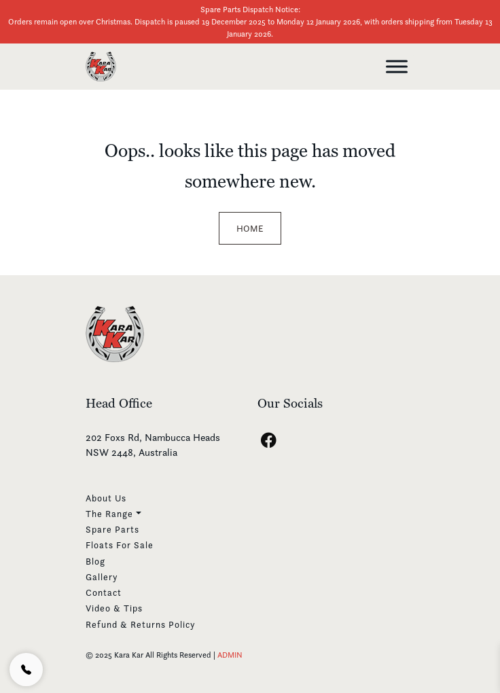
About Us (106, 498)
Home (250, 228)
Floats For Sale (120, 544)
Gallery (102, 576)
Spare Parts (112, 529)
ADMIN (230, 655)
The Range (109, 513)
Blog (95, 561)
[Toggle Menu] (397, 66)
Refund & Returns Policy (141, 624)
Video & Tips (114, 608)
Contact (104, 592)
